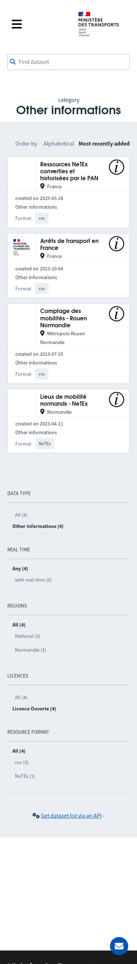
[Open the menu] (40, 24)
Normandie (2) (30, 650)
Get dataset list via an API (71, 815)
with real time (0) (33, 580)
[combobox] (68, 62)
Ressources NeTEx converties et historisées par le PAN (69, 172)
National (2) (27, 636)
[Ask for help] (119, 946)
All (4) (21, 515)
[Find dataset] (68, 62)
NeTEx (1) (25, 776)
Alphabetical (58, 143)
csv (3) (21, 762)
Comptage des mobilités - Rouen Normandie (63, 318)
